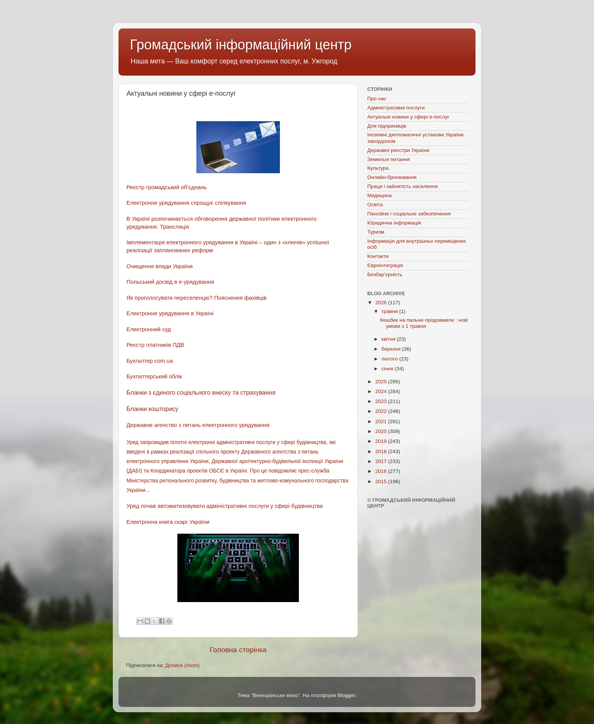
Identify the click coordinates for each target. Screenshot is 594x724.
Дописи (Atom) (182, 665)
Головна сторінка (238, 650)
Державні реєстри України (398, 150)
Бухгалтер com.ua (149, 361)
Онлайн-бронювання (392, 177)
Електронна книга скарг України (168, 522)
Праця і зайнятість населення (402, 186)
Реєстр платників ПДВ (155, 345)
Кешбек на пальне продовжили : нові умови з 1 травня (424, 323)
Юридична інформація (394, 223)
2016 (381, 471)
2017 (381, 461)
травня (390, 311)
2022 (381, 411)
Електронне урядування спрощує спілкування (186, 203)
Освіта (375, 204)
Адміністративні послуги (396, 108)
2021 (381, 421)
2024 (381, 391)
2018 (381, 451)
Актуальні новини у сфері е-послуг (408, 117)
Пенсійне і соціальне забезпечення (409, 214)
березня (391, 349)
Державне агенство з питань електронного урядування (197, 425)
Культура (378, 168)
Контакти (378, 256)
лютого (390, 359)
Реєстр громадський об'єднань (166, 187)
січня (388, 368)
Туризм (375, 232)
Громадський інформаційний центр (241, 44)
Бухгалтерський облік (154, 376)
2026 (381, 302)
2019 (381, 441)
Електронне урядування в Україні (170, 313)
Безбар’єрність (384, 274)
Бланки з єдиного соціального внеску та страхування (201, 392)
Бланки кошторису (152, 409)
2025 (381, 381)
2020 (381, 431)
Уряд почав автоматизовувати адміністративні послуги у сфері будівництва (224, 506)
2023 (381, 401)
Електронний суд (148, 329)
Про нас (376, 98)
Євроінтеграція (385, 265)
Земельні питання (388, 159)
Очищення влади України (159, 266)
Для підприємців (386, 126)
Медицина (379, 195)
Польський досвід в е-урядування (170, 282)
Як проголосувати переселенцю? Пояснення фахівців (196, 298)
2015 (381, 481)
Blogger (346, 695)
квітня (389, 339)
